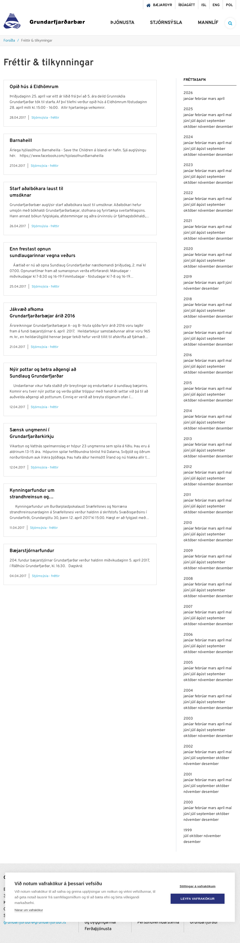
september (216, 121)
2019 (188, 277)
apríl (221, 99)
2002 (188, 746)
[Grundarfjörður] (44, 22)
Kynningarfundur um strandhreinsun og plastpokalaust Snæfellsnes (39, 493)
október (191, 127)
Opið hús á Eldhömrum (34, 87)
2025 (188, 109)
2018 (188, 299)
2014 (188, 411)
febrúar (201, 99)
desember (224, 127)
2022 (188, 193)
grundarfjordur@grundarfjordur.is (35, 922)
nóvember (207, 127)
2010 (188, 523)
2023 (188, 165)
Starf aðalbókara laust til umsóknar (36, 192)
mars (212, 99)
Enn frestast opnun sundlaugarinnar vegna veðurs (42, 252)
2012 (188, 467)
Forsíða (9, 41)
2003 (188, 718)
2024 (188, 137)
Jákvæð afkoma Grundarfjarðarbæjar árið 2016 (42, 313)
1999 (188, 830)
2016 (188, 355)
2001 (188, 774)
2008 (188, 579)
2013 (188, 439)
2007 (188, 606)
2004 (188, 690)
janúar (189, 99)
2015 (188, 383)
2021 (188, 221)
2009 (188, 551)
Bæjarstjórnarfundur (32, 551)
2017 (187, 327)
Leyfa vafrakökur (198, 898)
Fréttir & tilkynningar (36, 41)
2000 (188, 802)
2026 (188, 93)
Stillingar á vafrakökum (197, 886)
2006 (188, 634)
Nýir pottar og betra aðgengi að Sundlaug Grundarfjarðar (43, 373)
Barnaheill (21, 141)
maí (228, 115)
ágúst (201, 121)
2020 (188, 249)
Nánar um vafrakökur (29, 910)
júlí (193, 121)
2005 (188, 662)
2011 (187, 495)
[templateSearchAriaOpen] (230, 23)
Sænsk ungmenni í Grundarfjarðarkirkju (32, 433)
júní (187, 121)
